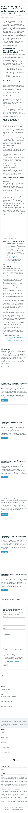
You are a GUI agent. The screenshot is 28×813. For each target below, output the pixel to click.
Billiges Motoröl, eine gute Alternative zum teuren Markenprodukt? (14, 575)
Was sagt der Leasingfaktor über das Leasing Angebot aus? (13, 693)
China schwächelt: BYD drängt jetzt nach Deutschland (11, 423)
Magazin (2, 17)
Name (5, 628)
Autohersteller (4, 742)
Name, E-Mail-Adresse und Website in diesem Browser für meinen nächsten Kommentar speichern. (12, 649)
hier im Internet (8, 803)
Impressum (19, 810)
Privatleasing (3, 735)
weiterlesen (4, 400)
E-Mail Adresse (7, 634)
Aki (9, 15)
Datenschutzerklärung (14, 661)
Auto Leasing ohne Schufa (7, 706)
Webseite (5, 641)
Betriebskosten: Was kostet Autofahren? (15, 340)
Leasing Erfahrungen (5, 747)
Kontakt (2, 769)
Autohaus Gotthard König (6, 752)
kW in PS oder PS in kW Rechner (8, 696)
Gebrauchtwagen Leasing (7, 701)
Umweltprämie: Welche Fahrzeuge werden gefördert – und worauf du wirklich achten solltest (14, 499)
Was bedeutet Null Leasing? (7, 704)
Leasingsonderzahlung (6, 708)
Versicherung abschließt (11, 256)
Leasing (2, 744)
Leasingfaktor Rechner (6, 689)
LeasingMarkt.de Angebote (6, 749)
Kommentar (6, 616)
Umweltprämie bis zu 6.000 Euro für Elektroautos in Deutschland (13, 537)
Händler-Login (7, 809)
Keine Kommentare (9, 17)
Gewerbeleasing (4, 737)
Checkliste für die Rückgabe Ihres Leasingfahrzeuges (13, 699)
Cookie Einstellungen (15, 809)
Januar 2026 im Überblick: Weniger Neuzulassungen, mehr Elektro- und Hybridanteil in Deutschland (13, 461)
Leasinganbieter (4, 740)
